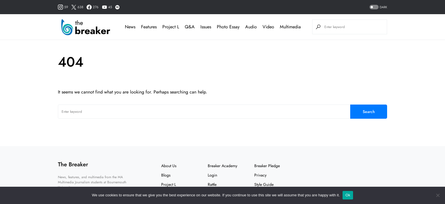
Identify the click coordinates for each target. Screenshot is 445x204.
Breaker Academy (222, 166)
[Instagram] (63, 7)
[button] (377, 7)
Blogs (166, 175)
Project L (168, 184)
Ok (347, 195)
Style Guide (264, 184)
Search (369, 111)
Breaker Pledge (267, 166)
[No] (438, 195)
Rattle (212, 184)
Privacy (260, 175)
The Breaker (73, 164)
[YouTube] (107, 7)
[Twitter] (77, 7)
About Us (169, 166)
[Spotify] (117, 7)
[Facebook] (92, 7)
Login (212, 175)
